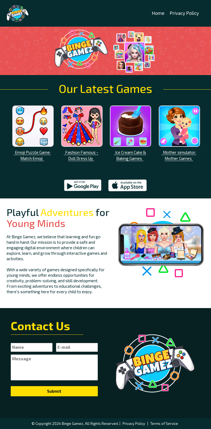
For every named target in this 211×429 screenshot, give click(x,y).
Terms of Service (164, 423)
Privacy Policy (184, 13)
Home (158, 13)
